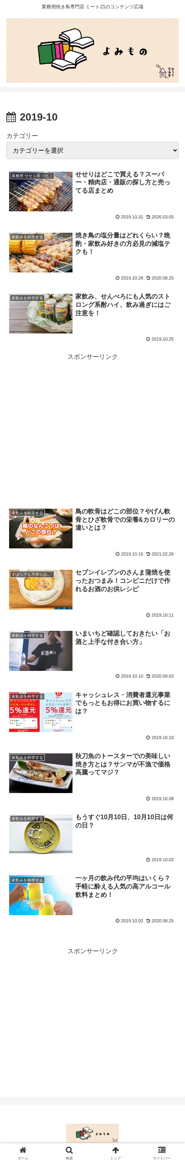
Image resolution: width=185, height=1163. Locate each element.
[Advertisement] (92, 422)
